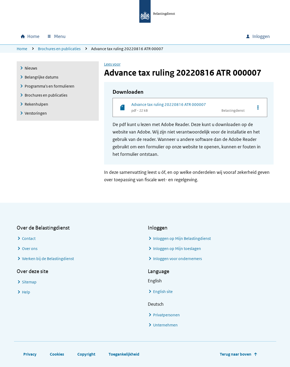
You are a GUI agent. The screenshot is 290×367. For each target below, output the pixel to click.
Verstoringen (36, 113)
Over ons (29, 248)
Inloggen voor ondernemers (177, 258)
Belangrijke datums (41, 77)
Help (26, 292)
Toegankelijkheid (124, 354)
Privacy (30, 354)
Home (22, 48)
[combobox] (196, 36)
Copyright (86, 354)
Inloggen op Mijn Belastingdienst (182, 238)
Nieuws (31, 68)
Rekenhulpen (36, 104)
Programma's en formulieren (49, 86)
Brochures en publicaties (59, 48)
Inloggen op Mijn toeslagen (177, 248)
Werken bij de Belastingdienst (48, 258)
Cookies (57, 354)
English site (163, 291)
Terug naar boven (235, 354)
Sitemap (29, 281)
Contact (28, 238)
